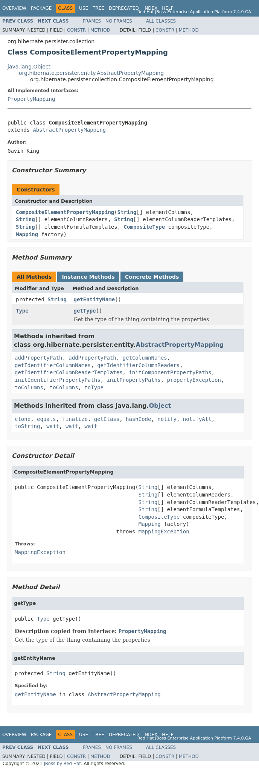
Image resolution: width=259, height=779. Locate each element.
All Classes (161, 21)
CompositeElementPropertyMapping (65, 212)
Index (150, 8)
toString (27, 426)
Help (168, 8)
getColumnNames (145, 358)
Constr (76, 30)
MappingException (164, 531)
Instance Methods (88, 277)
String (127, 212)
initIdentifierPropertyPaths (58, 380)
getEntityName (94, 299)
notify (167, 419)
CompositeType (144, 227)
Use (83, 8)
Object (160, 405)
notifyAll (197, 419)
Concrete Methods (152, 277)
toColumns (29, 387)
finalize (74, 419)
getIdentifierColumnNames (53, 365)
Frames (92, 21)
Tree (98, 8)
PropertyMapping (31, 99)
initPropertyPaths (133, 380)
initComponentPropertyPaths (170, 372)
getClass (106, 419)
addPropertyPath (38, 358)
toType (94, 387)
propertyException (194, 380)
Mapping (27, 234)
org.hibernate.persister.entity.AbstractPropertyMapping (91, 73)
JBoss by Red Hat (62, 763)
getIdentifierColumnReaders (138, 365)
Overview (14, 8)
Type (22, 311)
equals (46, 419)
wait (52, 426)
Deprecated (124, 8)
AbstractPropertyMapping (69, 130)
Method (100, 30)
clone (22, 419)
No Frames (118, 21)
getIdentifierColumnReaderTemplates (69, 372)
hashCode (138, 419)
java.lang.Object (29, 67)
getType (85, 311)
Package (41, 8)
